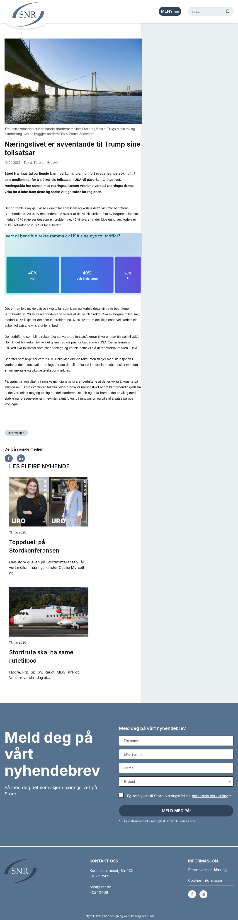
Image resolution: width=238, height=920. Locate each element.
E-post (129, 781)
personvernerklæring (210, 796)
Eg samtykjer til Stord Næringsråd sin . (179, 796)
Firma (129, 768)
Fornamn (131, 741)
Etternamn (133, 754)
